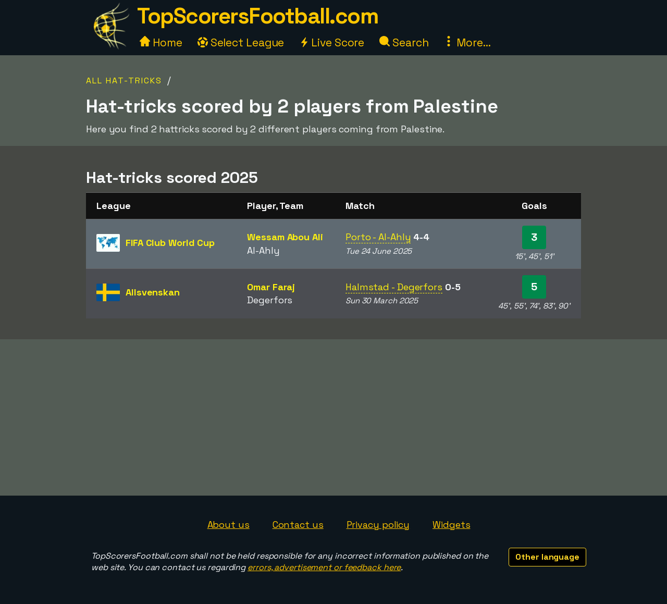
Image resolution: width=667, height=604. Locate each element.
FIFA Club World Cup (170, 243)
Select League (241, 42)
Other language (547, 556)
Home (161, 42)
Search (403, 42)
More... (466, 42)
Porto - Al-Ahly (378, 237)
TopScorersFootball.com (257, 16)
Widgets (451, 525)
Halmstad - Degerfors (393, 287)
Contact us (298, 525)
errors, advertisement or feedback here (324, 567)
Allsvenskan (153, 292)
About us (228, 525)
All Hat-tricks (124, 80)
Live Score (331, 42)
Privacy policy (378, 525)
